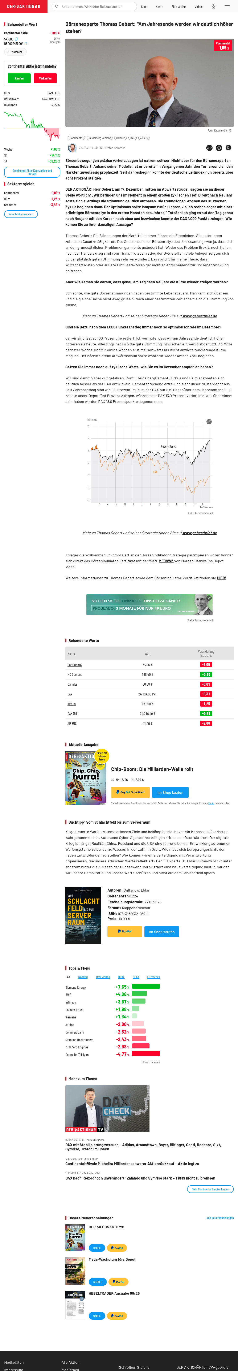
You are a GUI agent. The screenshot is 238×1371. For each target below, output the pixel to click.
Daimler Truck (74, 1010)
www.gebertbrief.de (199, 316)
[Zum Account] (159, 6)
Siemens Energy (75, 987)
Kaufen (19, 78)
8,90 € (97, 1248)
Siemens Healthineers (79, 1040)
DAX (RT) (72, 713)
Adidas (69, 1024)
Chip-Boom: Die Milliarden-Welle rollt (152, 769)
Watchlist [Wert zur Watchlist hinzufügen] (16, 52)
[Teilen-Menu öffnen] (209, 148)
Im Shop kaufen (170, 792)
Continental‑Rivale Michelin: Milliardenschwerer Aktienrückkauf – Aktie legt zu (132, 1163)
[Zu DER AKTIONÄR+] (178, 6)
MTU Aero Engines (76, 1047)
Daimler (120, 138)
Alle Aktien (70, 1362)
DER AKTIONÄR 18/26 (106, 1227)
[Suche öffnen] (57, 6)
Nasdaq (83, 976)
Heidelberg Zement (100, 138)
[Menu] (227, 6)
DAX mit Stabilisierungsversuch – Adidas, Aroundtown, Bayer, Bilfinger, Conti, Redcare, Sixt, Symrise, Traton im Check (143, 1147)
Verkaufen (45, 78)
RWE (68, 994)
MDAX (121, 976)
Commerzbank (74, 1032)
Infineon (70, 1002)
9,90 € (97, 1316)
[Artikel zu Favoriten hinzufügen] (228, 147)
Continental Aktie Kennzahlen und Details (32, 172)
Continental (76, 138)
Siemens (70, 1017)
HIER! (221, 577)
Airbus (144, 138)
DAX (132, 138)
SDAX (136, 976)
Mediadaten (14, 1362)
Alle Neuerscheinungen (220, 1218)
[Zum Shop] (144, 6)
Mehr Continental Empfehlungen (210, 1189)
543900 (10, 38)
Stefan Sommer (115, 148)
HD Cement (74, 674)
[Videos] (199, 6)
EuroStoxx (153, 976)
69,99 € (97, 1282)
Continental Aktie (16, 33)
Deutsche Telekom (77, 1054)
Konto (211, 803)
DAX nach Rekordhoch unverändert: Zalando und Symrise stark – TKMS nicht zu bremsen (140, 1178)
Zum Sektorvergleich (21, 214)
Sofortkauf (130, 792)
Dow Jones (103, 976)
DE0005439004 (15, 43)
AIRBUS (72, 723)
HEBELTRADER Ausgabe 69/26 (114, 1293)
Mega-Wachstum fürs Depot (112, 1259)
